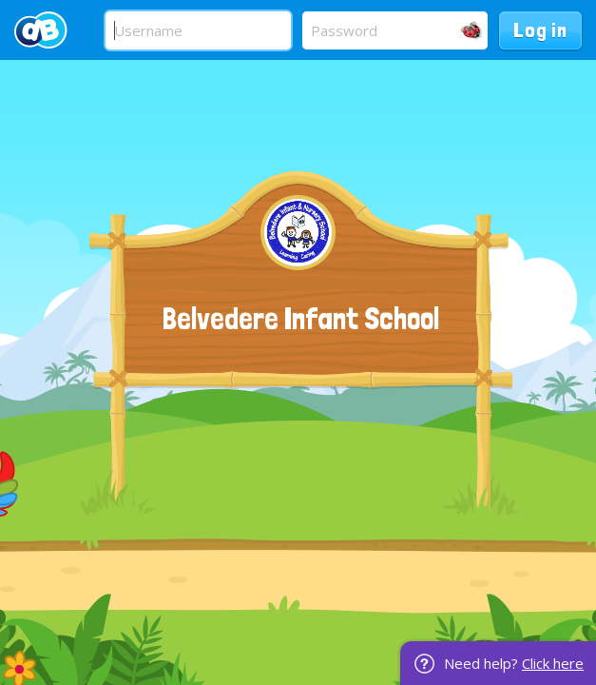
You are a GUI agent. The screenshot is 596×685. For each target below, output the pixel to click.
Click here (553, 663)
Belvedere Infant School (301, 319)
